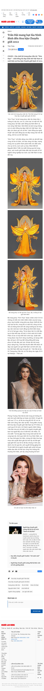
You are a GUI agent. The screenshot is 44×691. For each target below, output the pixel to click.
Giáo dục (41, 628)
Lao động (17, 27)
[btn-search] (18, 21)
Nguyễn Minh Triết (14, 588)
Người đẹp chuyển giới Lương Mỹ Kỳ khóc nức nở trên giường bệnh (25, 564)
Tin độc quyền (16, 14)
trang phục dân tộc (14, 585)
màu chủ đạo (34, 585)
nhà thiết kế (25, 588)
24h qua (28, 14)
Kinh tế (34, 27)
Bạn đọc (23, 27)
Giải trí (9, 31)
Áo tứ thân (25, 585)
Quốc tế (12, 27)
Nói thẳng (10, 14)
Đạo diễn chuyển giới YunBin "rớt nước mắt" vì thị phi (25, 557)
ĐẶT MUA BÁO (33, 10)
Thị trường (23, 14)
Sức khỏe (39, 27)
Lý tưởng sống (3, 14)
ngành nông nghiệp (14, 591)
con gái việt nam (27, 591)
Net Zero (29, 27)
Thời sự (7, 27)
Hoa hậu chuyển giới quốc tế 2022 (18, 582)
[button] (3, 55)
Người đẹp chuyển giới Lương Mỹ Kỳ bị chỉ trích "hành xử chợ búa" (31, 529)
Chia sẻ (21, 49)
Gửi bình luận (37, 611)
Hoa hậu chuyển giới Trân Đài (20, 578)
